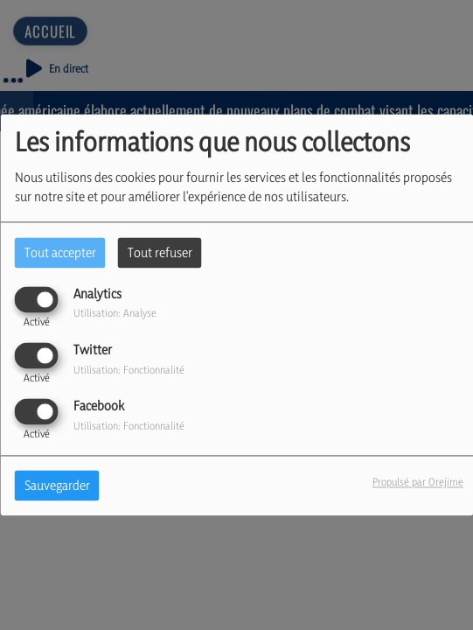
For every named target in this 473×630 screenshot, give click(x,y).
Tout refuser (160, 252)
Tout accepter (60, 252)
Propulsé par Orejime (417, 482)
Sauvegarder (57, 486)
